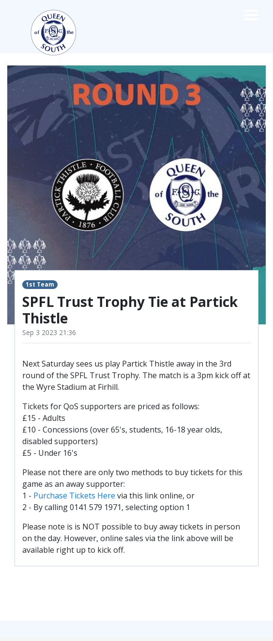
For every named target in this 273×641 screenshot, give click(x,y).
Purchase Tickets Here (74, 495)
